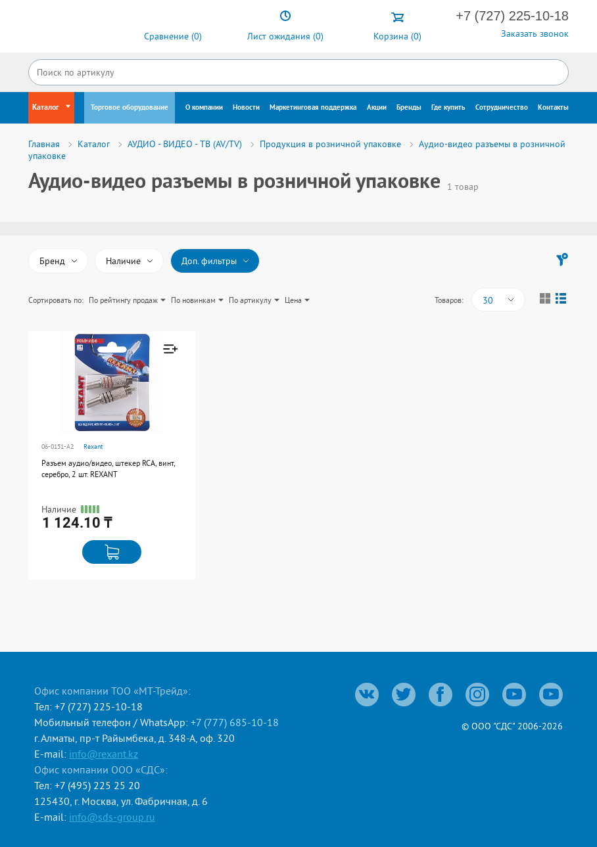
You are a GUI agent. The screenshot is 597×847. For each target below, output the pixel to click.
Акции (377, 107)
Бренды (408, 107)
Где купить (448, 107)
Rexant (93, 446)
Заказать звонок (535, 33)
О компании (204, 107)
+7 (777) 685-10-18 (235, 722)
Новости (246, 107)
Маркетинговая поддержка (313, 107)
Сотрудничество (501, 107)
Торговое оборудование (129, 107)
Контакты (553, 107)
